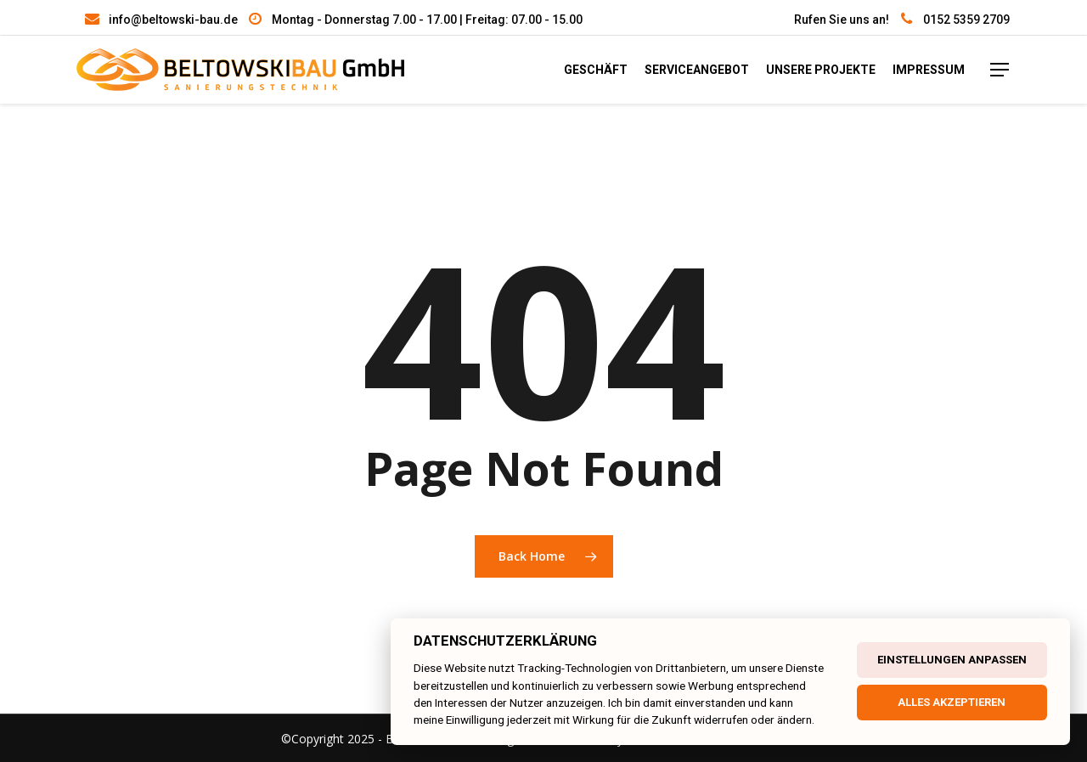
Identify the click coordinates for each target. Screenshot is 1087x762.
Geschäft (596, 70)
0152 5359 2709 (966, 19)
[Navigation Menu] (1000, 69)
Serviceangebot (697, 70)
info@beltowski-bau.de (173, 19)
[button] (34, 728)
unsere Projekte (821, 70)
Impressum (929, 70)
